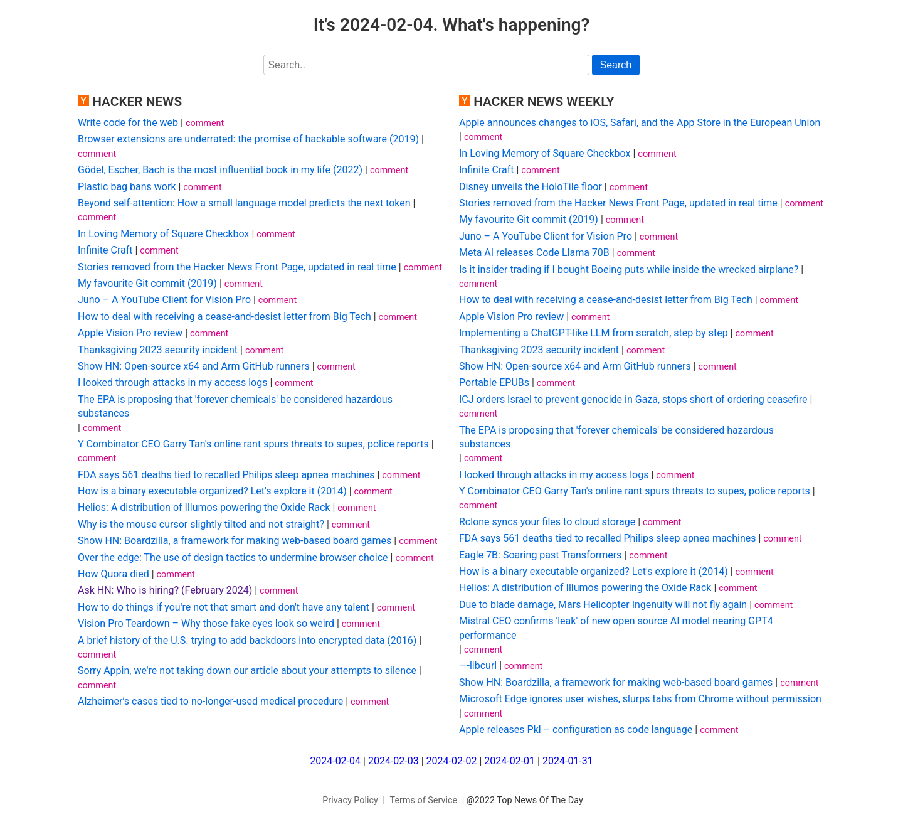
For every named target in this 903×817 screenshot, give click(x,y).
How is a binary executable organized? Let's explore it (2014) (212, 491)
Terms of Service (424, 800)
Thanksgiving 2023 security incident (158, 350)
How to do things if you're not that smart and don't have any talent (223, 607)
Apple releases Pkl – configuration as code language (575, 729)
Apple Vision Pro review (130, 333)
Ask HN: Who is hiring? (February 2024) (165, 590)
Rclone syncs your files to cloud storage (547, 522)
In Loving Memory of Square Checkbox (164, 234)
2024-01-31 (567, 761)
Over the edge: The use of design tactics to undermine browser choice (233, 557)
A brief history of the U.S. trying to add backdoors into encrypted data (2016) (247, 640)
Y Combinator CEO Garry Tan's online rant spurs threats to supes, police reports (253, 444)
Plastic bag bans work (127, 187)
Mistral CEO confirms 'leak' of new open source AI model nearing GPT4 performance (616, 628)
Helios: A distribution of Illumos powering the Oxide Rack (204, 507)
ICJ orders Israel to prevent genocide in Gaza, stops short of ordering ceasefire (633, 399)
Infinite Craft (105, 250)
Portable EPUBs (494, 382)
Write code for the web (128, 123)
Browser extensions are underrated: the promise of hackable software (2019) (248, 139)
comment (205, 123)
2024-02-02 (451, 761)
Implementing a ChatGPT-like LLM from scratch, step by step (593, 333)
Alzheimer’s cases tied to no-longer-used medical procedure (210, 701)
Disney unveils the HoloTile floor (530, 187)
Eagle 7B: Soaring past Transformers (540, 555)
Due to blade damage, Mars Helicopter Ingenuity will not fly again (603, 605)
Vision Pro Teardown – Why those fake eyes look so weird (206, 623)
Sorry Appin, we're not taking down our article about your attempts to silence (247, 670)
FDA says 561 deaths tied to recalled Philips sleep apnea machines (226, 475)
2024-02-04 (335, 761)
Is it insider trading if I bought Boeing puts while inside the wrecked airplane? (628, 269)
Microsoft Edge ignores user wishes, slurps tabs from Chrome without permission (640, 699)
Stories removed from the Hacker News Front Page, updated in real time (237, 267)
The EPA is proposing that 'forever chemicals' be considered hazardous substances (235, 406)
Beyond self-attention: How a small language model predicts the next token (244, 203)
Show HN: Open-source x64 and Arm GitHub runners (194, 366)
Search (616, 65)
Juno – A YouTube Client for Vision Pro (164, 300)
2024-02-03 (393, 761)
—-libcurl (478, 665)
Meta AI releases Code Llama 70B (534, 253)
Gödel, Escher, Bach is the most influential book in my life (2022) (220, 170)
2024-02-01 (509, 761)
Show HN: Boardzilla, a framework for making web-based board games (234, 541)
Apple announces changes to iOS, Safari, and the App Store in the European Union (639, 123)
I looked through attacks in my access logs (172, 382)
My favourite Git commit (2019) (147, 283)
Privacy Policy (350, 800)
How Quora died (113, 574)
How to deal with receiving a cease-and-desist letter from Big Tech (224, 317)
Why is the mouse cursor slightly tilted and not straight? (201, 524)
